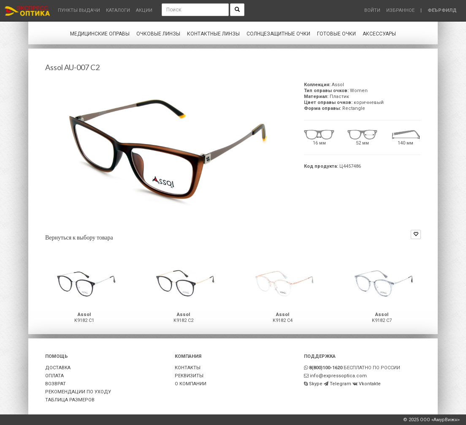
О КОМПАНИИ (190, 384)
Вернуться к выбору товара (79, 237)
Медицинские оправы (100, 34)
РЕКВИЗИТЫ (189, 376)
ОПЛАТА (54, 376)
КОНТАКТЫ (187, 368)
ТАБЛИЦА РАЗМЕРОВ (70, 400)
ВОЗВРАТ (55, 384)
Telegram (340, 384)
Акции (144, 10)
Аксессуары (379, 34)
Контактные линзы (213, 34)
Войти (372, 10)
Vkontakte (370, 384)
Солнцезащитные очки (278, 34)
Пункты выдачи (79, 10)
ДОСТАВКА (57, 368)
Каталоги (118, 10)
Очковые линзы (158, 34)
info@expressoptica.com (338, 376)
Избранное (400, 10)
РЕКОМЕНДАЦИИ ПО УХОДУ (78, 392)
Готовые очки (336, 34)
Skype (315, 384)
